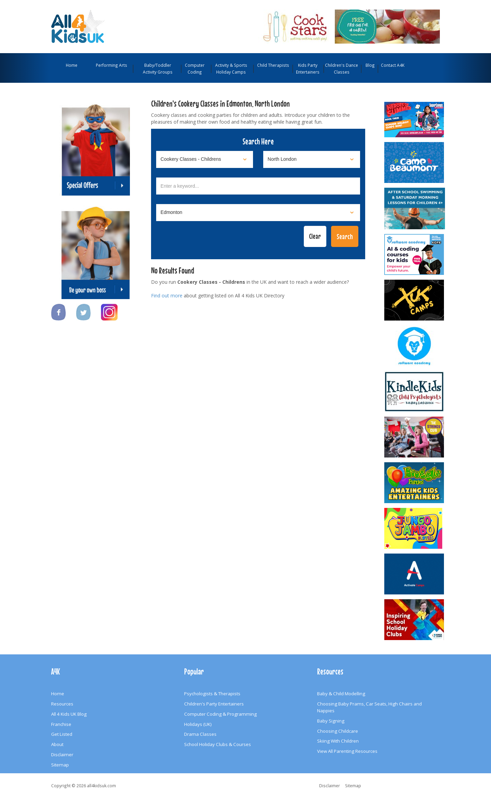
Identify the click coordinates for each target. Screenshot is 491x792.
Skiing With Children (338, 741)
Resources (62, 704)
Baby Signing (330, 721)
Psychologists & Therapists (212, 693)
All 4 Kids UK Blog (69, 714)
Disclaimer (62, 754)
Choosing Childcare (337, 731)
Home (71, 65)
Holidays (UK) (198, 724)
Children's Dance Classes (341, 68)
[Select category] (204, 159)
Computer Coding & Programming (220, 714)
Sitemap (60, 765)
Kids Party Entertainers (307, 68)
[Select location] (311, 159)
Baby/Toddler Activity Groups (158, 68)
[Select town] (258, 212)
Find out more (166, 295)
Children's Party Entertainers (214, 704)
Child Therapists (273, 65)
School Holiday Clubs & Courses (217, 744)
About (57, 744)
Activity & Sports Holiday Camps (231, 68)
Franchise (61, 724)
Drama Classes (200, 734)
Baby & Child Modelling (341, 693)
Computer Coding (195, 68)
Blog (370, 65)
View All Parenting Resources (347, 751)
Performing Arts (111, 65)
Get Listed (61, 734)
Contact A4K (392, 65)
